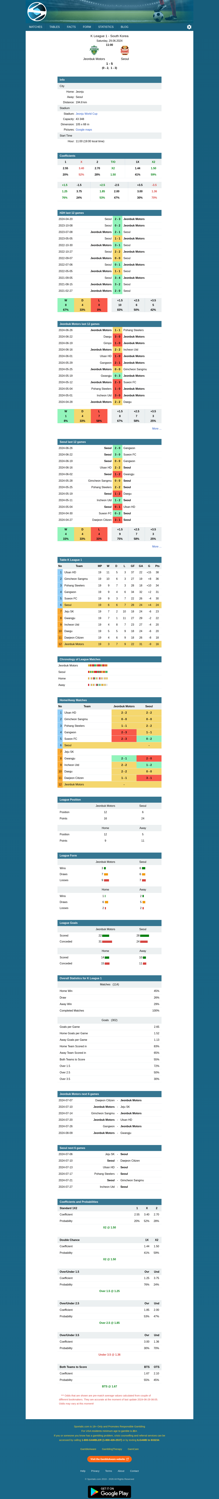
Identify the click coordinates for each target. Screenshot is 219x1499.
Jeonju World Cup (87, 113)
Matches (35, 26)
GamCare (133, 1449)
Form (87, 26)
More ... (157, 428)
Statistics (106, 26)
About (121, 1471)
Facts (71, 26)
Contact (134, 1471)
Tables (54, 26)
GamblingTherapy (112, 1449)
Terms (108, 1471)
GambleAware (88, 1449)
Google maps (84, 129)
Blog (124, 26)
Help (82, 1471)
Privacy (95, 1471)
